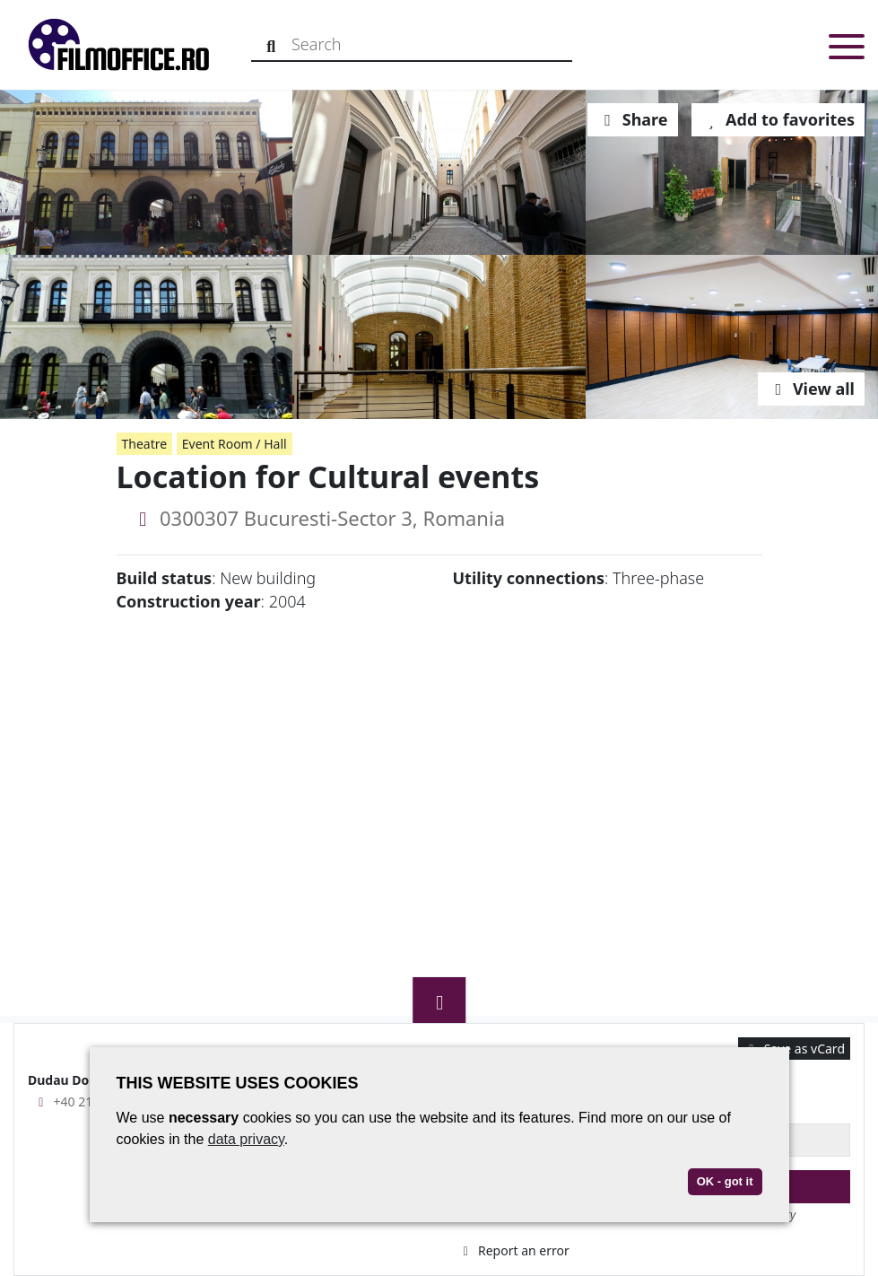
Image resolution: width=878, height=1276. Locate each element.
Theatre (145, 443)
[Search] (271, 44)
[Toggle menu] (847, 50)
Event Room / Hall (234, 443)
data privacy (246, 1139)
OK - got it (725, 1181)
